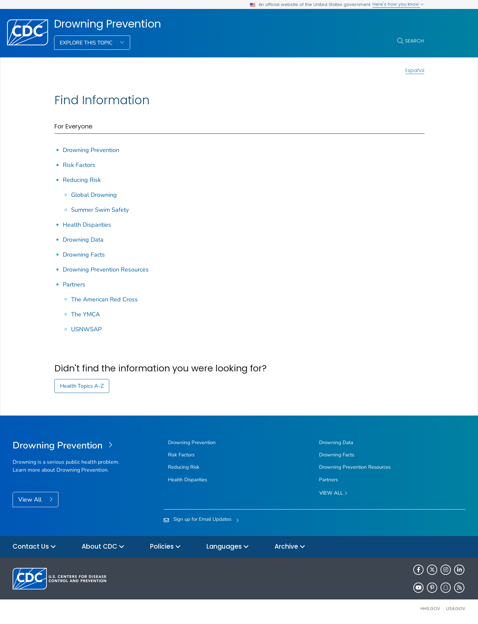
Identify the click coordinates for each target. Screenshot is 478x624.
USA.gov (455, 608)
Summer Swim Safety (100, 210)
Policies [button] (165, 547)
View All (30, 500)
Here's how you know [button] (398, 4)
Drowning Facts (84, 255)
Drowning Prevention (107, 24)
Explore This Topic (87, 42)
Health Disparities (87, 225)
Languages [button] (227, 547)
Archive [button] (290, 547)
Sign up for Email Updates (202, 519)
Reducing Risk (82, 180)
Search (414, 40)
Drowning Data (83, 240)
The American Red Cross (104, 299)
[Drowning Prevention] (69, 445)
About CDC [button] (103, 547)
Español (414, 70)
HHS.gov (430, 608)
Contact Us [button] (34, 547)
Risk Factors (79, 165)
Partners (74, 284)
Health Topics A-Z (82, 386)
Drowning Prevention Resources (106, 269)
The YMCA (85, 314)
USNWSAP (86, 329)
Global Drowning (94, 195)
